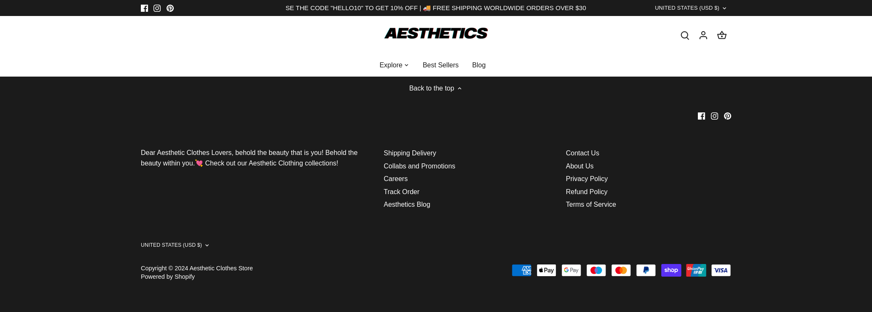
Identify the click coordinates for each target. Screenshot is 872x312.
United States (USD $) (676, 10)
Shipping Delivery (410, 158)
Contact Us (582, 158)
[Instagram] (157, 8)
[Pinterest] (170, 8)
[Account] (703, 39)
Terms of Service (591, 209)
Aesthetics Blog (407, 209)
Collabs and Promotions (419, 170)
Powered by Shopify (168, 281)
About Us (580, 170)
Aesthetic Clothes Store (221, 272)
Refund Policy (587, 196)
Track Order (402, 196)
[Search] (685, 39)
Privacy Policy (587, 183)
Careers (396, 183)
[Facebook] (144, 8)
